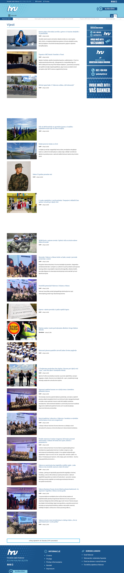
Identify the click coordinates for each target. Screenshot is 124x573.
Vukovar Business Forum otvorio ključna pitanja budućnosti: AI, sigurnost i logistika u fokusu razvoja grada (59, 494)
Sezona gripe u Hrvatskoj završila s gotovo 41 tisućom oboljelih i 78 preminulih (55, 19)
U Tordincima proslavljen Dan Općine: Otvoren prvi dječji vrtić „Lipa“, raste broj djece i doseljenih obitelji (57, 369)
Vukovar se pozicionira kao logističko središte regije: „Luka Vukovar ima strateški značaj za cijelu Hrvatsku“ (58, 468)
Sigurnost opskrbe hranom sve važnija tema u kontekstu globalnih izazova (58, 390)
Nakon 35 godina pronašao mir (47, 174)
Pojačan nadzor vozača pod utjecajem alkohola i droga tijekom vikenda (56, 328)
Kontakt (38, 1)
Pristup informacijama (54, 567)
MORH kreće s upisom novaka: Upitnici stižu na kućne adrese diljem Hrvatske (59, 241)
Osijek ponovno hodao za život (52, 144)
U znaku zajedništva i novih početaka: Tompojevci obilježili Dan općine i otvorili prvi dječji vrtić (58, 201)
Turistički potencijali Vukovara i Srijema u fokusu (58, 285)
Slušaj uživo (109, 9)
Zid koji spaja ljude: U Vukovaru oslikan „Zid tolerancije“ (59, 85)
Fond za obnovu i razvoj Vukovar (95, 566)
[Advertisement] (43, 109)
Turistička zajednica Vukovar (94, 570)
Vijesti (40, 36)
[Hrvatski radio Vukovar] (12, 8)
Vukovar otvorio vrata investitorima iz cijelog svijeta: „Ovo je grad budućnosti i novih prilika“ (59, 526)
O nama (49, 560)
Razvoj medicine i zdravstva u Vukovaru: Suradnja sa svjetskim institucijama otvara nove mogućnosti (58, 420)
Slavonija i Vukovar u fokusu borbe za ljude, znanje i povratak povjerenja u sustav (58, 258)
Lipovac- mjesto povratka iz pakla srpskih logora (57, 309)
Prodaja (46, 1)
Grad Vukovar (88, 560)
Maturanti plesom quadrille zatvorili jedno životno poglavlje (58, 350)
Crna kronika (41, 333)
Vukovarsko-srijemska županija (95, 563)
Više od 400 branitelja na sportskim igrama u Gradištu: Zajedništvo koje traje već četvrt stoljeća (59, 127)
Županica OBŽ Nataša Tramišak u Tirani (90, 19)
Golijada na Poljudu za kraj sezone (20, 19)
